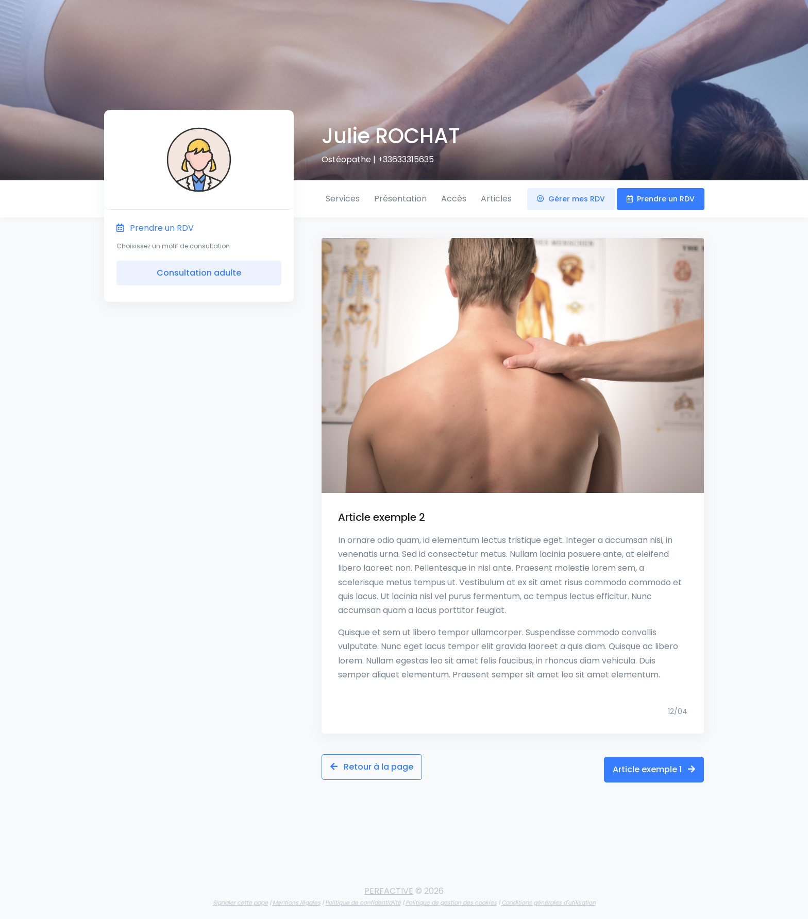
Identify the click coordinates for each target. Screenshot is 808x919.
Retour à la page (371, 767)
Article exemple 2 (381, 517)
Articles (496, 199)
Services (343, 199)
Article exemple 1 (654, 767)
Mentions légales (297, 897)
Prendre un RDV (661, 199)
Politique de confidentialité (363, 897)
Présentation (400, 199)
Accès (453, 199)
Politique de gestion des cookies (451, 897)
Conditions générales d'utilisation (548, 897)
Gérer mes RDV (571, 199)
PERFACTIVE (388, 886)
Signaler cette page (240, 897)
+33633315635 (406, 159)
